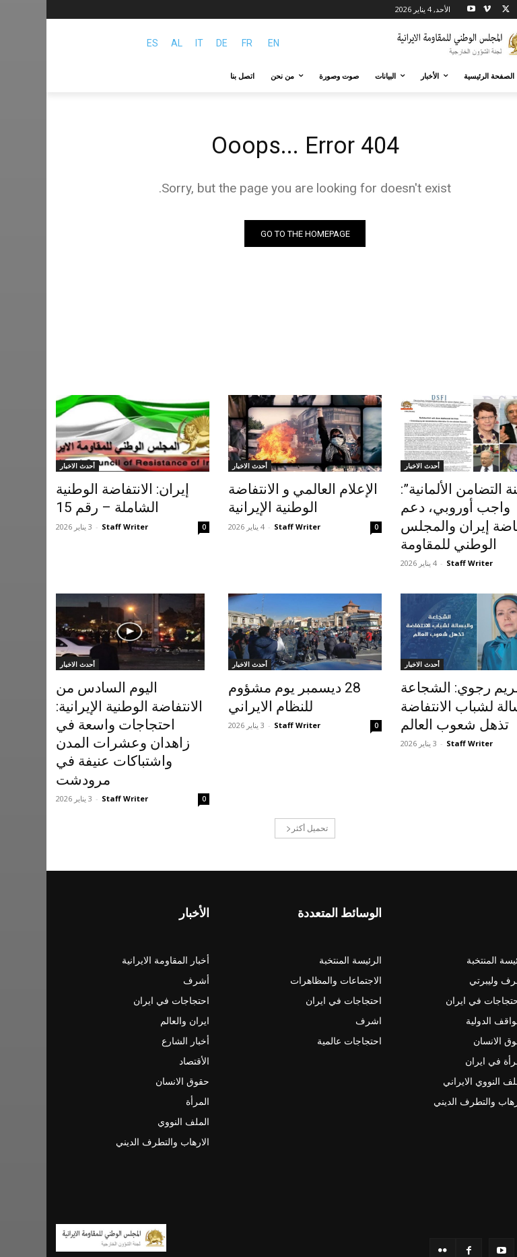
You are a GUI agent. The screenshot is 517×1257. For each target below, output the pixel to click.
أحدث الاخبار (375, 469)
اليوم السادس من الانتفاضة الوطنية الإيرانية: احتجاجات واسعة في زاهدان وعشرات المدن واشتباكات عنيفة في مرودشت (73, 690)
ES (106, 43)
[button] (492, 76)
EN (227, 43)
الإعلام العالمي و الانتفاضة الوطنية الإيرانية (242, 498)
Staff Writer (423, 537)
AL (130, 43)
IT (153, 43)
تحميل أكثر (260, 767)
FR (200, 43)
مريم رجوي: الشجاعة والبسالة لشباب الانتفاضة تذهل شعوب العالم (424, 675)
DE (175, 43)
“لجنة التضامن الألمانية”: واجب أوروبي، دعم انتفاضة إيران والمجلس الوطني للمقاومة (424, 506)
